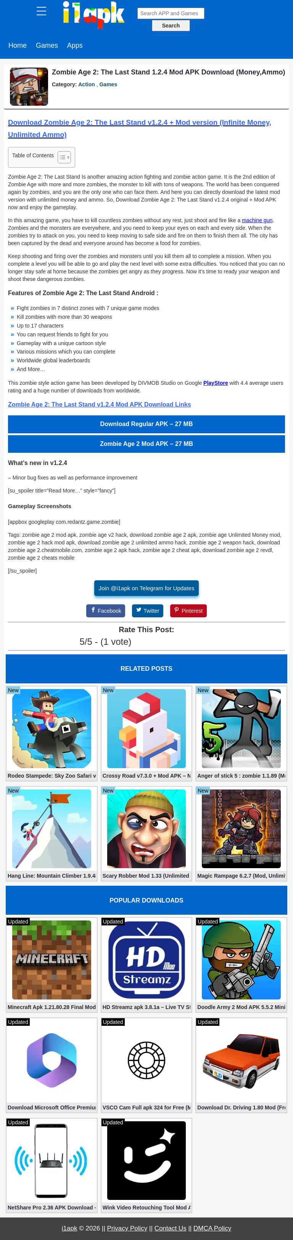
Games (47, 45)
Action (86, 84)
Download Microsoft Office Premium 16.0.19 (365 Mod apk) (52, 1107)
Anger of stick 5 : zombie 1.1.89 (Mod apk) (241, 776)
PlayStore (215, 383)
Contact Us (171, 1228)
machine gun (257, 220)
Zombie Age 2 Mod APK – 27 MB (146, 444)
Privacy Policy (127, 1228)
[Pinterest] (188, 610)
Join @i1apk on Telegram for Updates (147, 588)
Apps (75, 45)
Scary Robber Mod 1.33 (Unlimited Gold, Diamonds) (147, 876)
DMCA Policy (212, 1228)
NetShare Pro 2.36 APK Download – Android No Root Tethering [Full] (52, 1207)
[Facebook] (105, 610)
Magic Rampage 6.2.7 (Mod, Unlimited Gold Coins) (241, 876)
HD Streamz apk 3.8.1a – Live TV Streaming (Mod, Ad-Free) (147, 1007)
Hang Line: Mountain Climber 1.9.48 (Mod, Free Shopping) (52, 876)
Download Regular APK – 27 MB (146, 424)
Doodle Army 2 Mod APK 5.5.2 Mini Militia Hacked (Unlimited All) (241, 1007)
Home (17, 45)
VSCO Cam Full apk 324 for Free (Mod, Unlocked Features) (147, 1107)
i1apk (69, 1228)
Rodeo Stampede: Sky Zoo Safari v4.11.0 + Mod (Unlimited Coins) (52, 776)
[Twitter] (147, 610)
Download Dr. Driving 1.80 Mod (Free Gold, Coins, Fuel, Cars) (241, 1107)
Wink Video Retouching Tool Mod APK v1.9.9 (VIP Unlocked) (147, 1207)
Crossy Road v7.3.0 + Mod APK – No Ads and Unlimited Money (147, 776)
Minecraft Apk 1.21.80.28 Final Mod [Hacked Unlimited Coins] (52, 1007)
